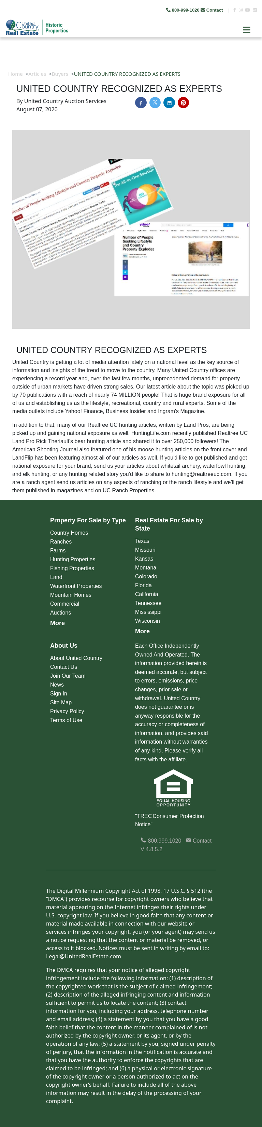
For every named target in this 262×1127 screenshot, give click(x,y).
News (57, 685)
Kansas (144, 559)
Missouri (145, 550)
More (57, 623)
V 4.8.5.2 (151, 849)
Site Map (61, 702)
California (146, 594)
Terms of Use (66, 720)
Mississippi (148, 612)
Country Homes (69, 533)
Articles (37, 73)
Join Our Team (68, 676)
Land (56, 577)
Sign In (58, 693)
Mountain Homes (70, 595)
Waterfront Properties (76, 586)
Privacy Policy (67, 711)
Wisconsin (147, 621)
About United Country (76, 658)
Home (15, 73)
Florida (143, 585)
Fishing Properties (72, 568)
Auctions (60, 613)
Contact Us (63, 667)
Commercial (64, 604)
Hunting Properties (73, 559)
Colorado (146, 576)
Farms (58, 550)
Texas (142, 541)
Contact (212, 10)
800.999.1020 (161, 841)
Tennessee (148, 603)
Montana (145, 567)
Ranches (61, 542)
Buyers (60, 73)
